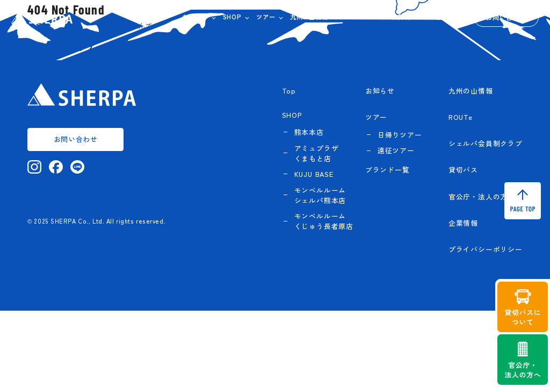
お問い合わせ (506, 17)
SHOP (232, 16)
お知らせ (195, 16)
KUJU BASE (314, 174)
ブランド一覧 (387, 169)
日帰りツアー (400, 135)
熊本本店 (309, 132)
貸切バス (463, 169)
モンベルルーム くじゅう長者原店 (323, 221)
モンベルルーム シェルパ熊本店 (320, 195)
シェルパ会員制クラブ (397, 16)
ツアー (265, 16)
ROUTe (347, 16)
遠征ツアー (396, 150)
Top (289, 90)
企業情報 (449, 16)
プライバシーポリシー (485, 249)
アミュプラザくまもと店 (316, 153)
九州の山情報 (309, 16)
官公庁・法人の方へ (481, 196)
